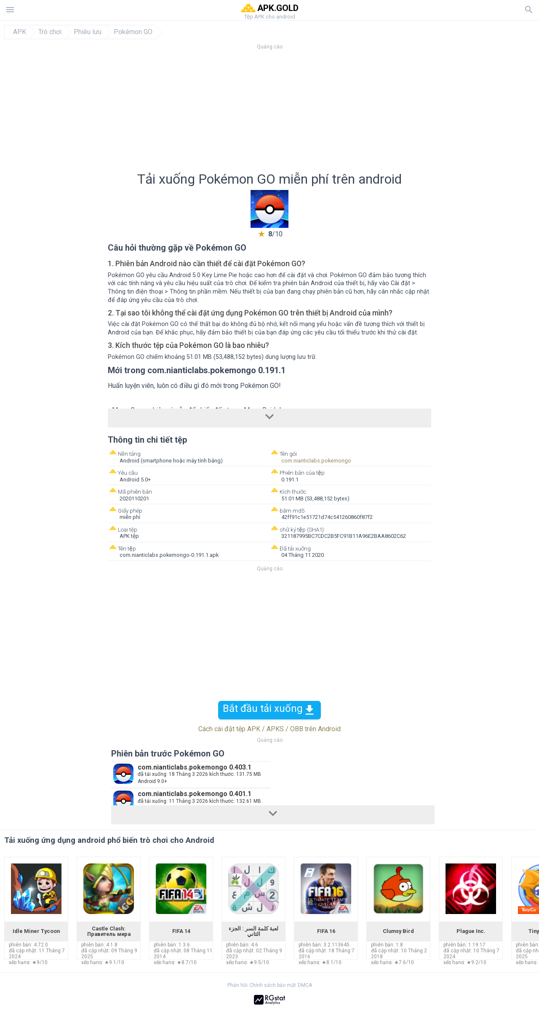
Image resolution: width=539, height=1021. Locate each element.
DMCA (305, 985)
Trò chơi (49, 32)
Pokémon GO (133, 32)
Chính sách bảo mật (272, 985)
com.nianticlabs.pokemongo (316, 460)
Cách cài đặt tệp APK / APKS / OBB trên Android (269, 729)
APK (19, 32)
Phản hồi (237, 985)
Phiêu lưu (87, 32)
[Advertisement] (320, 113)
